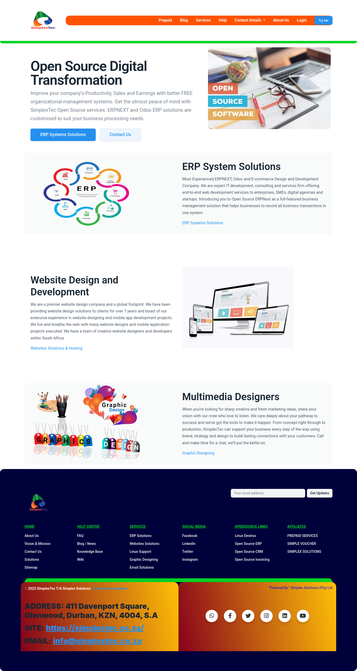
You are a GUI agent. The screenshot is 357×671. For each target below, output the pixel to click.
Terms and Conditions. (110, 588)
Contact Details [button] (248, 20)
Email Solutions (142, 567)
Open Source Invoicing (252, 559)
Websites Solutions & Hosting (56, 348)
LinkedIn (188, 544)
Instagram (190, 559)
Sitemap (31, 567)
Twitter (187, 552)
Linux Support (140, 552)
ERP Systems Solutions (63, 134)
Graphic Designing (198, 453)
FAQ (80, 536)
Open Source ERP (248, 544)
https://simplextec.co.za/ (95, 627)
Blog (184, 20)
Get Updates (319, 493)
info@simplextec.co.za (97, 640)
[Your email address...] (268, 493)
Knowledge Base (90, 552)
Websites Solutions (144, 544)
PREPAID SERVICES (302, 536)
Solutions (32, 559)
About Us (281, 20)
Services (203, 20)
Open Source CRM (249, 552)
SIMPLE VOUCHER (301, 544)
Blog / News (86, 544)
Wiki (80, 559)
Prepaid (165, 20)
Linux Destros (245, 536)
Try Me (323, 20)
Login (302, 20)
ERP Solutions (140, 536)
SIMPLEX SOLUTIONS (304, 552)
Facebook (189, 536)
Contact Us (120, 134)
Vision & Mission (38, 544)
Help (223, 20)
